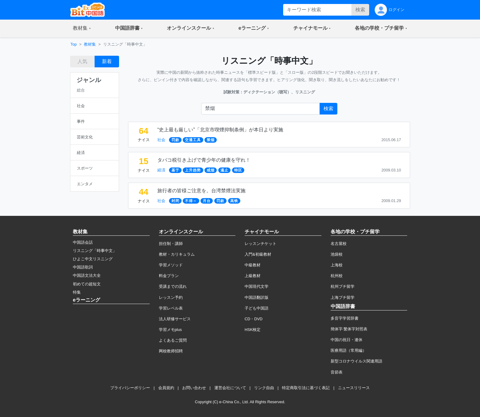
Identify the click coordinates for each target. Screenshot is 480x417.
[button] (82, 28)
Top (73, 44)
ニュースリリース (354, 387)
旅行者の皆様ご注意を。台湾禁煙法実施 (201, 190)
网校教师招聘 (171, 351)
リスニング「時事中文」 (95, 250)
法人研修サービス (175, 319)
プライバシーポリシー (130, 387)
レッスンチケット (260, 243)
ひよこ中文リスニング (93, 259)
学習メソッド (171, 265)
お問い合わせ (194, 387)
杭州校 (337, 275)
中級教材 (253, 265)
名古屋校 (339, 243)
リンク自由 (264, 387)
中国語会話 (83, 242)
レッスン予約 (171, 297)
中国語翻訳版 (256, 297)
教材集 (90, 44)
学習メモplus (170, 329)
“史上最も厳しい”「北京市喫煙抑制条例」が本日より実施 (220, 129)
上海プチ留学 (342, 297)
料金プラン (169, 275)
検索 (360, 9)
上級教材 (253, 275)
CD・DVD (254, 319)
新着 (107, 61)
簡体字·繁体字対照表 (349, 329)
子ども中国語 (256, 308)
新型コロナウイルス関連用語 (356, 361)
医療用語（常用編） (348, 350)
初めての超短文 (87, 284)
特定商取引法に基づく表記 (306, 387)
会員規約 (166, 387)
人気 (82, 61)
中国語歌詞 (83, 267)
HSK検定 (253, 329)
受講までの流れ (173, 286)
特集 (77, 292)
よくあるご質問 (173, 340)
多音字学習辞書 (344, 318)
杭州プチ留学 (342, 286)
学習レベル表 (171, 308)
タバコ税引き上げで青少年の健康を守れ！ (203, 160)
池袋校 (337, 254)
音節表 (337, 372)
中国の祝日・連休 (346, 339)
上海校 (337, 265)
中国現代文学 (256, 286)
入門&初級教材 (258, 254)
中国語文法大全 (87, 275)
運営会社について (230, 387)
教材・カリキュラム (177, 254)
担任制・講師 (171, 243)
